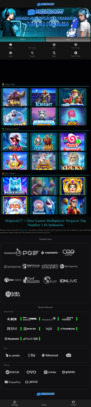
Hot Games (32, 46)
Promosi (44, 403)
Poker (54, 55)
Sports (11, 55)
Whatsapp (15, 403)
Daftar (22, 39)
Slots (54, 46)
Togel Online (75, 55)
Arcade (32, 55)
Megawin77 (24, 231)
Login (68, 39)
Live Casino (76, 46)
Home (11, 46)
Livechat (73, 403)
